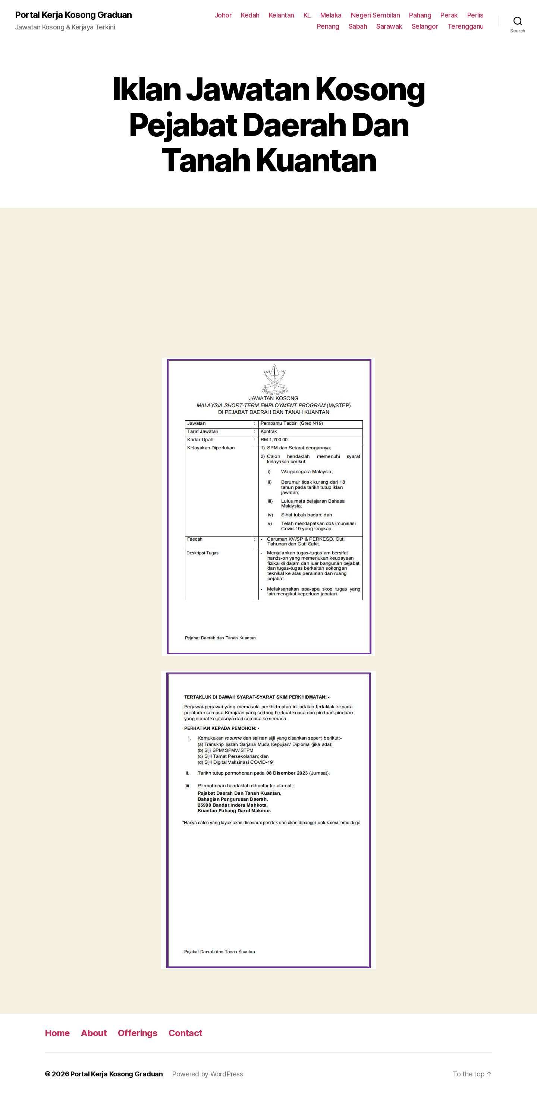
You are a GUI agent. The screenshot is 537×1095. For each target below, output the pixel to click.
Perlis (475, 15)
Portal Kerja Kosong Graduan (73, 14)
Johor (223, 15)
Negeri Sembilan (375, 15)
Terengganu (466, 26)
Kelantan (281, 15)
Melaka (331, 15)
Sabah (358, 26)
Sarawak (389, 26)
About (94, 1033)
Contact (185, 1033)
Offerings (137, 1033)
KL (307, 15)
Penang (328, 26)
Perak (449, 15)
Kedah (250, 15)
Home (57, 1033)
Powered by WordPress (207, 1074)
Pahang (420, 15)
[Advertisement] (268, 290)
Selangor (425, 26)
